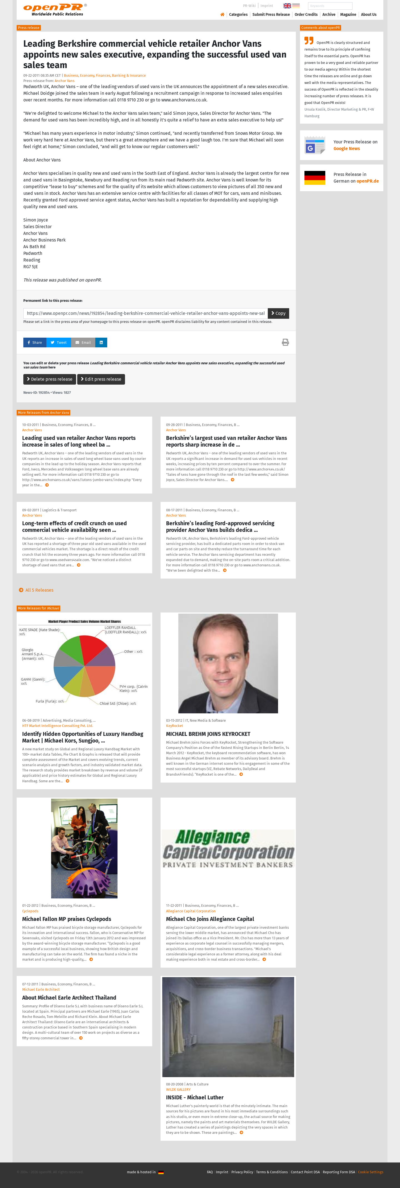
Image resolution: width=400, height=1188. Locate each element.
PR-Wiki (249, 6)
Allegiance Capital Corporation (191, 911)
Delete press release (49, 379)
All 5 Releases (35, 590)
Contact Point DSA (305, 1172)
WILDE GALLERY (178, 1089)
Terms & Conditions (272, 1172)
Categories (238, 14)
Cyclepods (30, 911)
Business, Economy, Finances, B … (69, 425)
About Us (369, 14)
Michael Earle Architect (41, 989)
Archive (329, 14)
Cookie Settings (370, 1172)
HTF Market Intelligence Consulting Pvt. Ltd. (57, 726)
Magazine (348, 14)
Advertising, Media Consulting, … (69, 720)
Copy (278, 313)
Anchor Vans (64, 81)
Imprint (267, 6)
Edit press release (101, 379)
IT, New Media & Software (205, 720)
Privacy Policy (242, 1172)
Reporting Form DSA (339, 1172)
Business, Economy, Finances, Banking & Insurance (105, 75)
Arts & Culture (197, 1084)
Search (364, 6)
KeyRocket (174, 726)
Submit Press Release (271, 14)
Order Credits (306, 14)
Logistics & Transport (59, 510)
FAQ (210, 1172)
